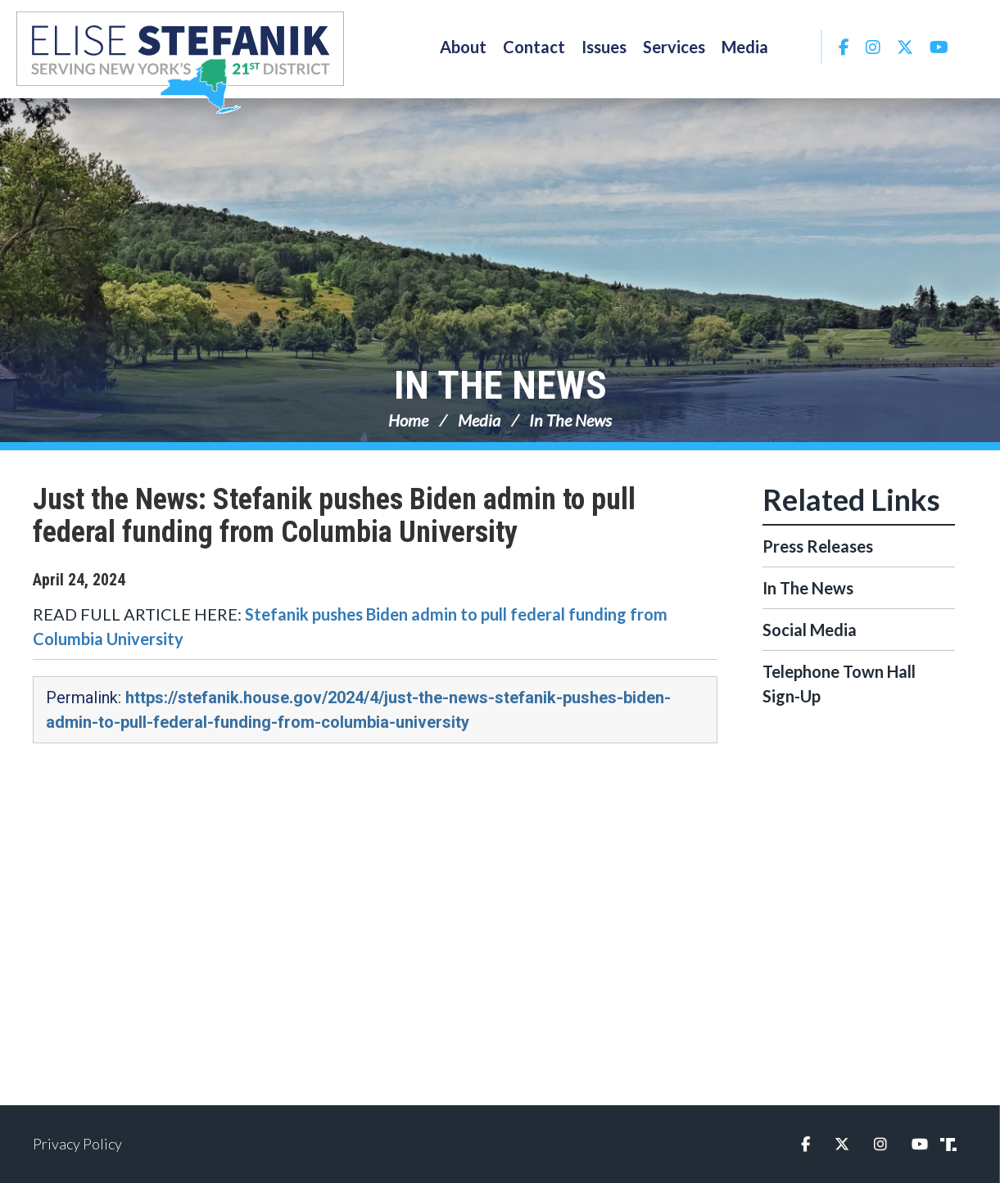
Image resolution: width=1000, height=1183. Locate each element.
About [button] (463, 46)
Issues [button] (604, 46)
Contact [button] (534, 46)
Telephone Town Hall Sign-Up (839, 683)
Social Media (809, 629)
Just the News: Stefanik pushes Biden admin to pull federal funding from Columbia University (334, 515)
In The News (500, 385)
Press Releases (817, 546)
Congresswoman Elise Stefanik (180, 62)
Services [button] (674, 46)
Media (479, 420)
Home (408, 420)
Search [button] (798, 46)
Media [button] (745, 46)
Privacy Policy (77, 1144)
